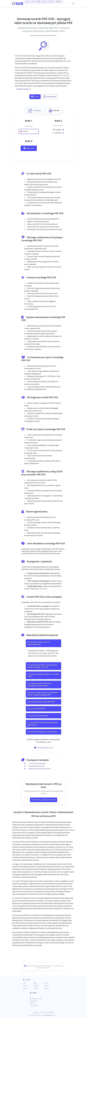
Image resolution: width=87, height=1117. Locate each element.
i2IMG (33, 1)
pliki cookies (50, 1111)
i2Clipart (46, 1084)
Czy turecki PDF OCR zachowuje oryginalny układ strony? (43, 822)
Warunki (43, 1111)
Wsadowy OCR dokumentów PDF (39, 867)
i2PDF (27, 1)
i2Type (35, 1087)
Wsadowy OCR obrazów (36, 865)
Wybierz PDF (29, 207)
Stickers (46, 1087)
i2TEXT (44, 1)
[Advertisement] (47, 19)
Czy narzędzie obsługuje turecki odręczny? (43, 830)
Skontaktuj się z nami (35, 1097)
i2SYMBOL (51, 1)
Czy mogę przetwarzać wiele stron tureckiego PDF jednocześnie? (43, 783)
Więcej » (58, 1)
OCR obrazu (33, 1100)
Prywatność (36, 1111)
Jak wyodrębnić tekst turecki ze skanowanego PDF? (43, 742)
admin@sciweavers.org (45, 846)
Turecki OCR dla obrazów (37, 862)
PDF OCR (32, 1102)
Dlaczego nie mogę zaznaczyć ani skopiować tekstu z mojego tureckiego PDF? (43, 792)
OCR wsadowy (50, 105)
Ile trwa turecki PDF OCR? (43, 807)
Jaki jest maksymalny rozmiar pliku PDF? (43, 801)
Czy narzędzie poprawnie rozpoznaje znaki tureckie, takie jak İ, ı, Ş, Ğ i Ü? (43, 765)
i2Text (24, 1084)
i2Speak (25, 1087)
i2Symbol (36, 1084)
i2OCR (38, 1)
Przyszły (58, 164)
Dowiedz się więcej (23, 98)
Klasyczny (58, 167)
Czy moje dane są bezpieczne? (43, 814)
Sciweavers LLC (49, 1114)
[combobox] (29, 178)
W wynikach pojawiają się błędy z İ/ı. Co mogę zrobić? (43, 774)
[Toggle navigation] (73, 3)
